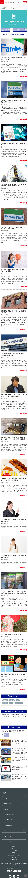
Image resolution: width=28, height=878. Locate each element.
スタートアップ (7, 820)
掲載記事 (14, 857)
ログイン (19, 2)
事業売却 (12, 700)
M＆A (11, 703)
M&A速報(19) (3, 29)
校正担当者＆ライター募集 (13, 855)
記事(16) (11, 29)
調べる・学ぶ (7, 804)
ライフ (5, 830)
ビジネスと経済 (7, 825)
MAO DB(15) (15, 29)
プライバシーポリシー (13, 850)
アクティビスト (18, 703)
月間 (7, 734)
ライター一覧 (7, 841)
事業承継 (5, 700)
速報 (4, 793)
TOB (18, 700)
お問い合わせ (14, 859)
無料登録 (25, 2)
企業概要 (26, 29)
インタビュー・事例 (8, 814)
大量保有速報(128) (7, 29)
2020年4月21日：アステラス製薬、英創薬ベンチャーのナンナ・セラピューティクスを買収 (14, 716)
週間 (5, 734)
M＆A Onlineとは (14, 848)
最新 (2, 734)
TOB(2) (22, 29)
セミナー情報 (7, 836)
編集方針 (14, 846)
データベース (7, 798)
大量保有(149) (18, 29)
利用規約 (14, 853)
